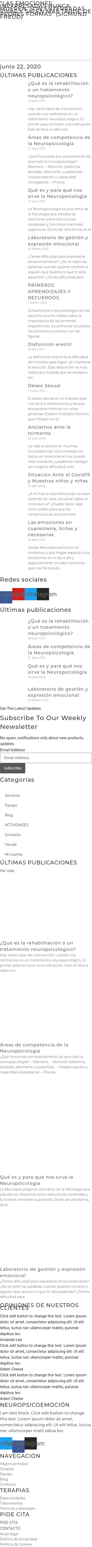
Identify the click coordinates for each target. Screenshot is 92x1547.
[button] (46, 60)
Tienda (10, 844)
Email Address (12, 750)
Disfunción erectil (50, 344)
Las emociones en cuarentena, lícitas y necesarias (53, 528)
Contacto (13, 835)
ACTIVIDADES (16, 825)
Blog (9, 815)
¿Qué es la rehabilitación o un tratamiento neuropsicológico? (58, 89)
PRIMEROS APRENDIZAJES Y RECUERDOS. (49, 291)
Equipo (11, 805)
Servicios (12, 795)
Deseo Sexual (44, 385)
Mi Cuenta (13, 854)
